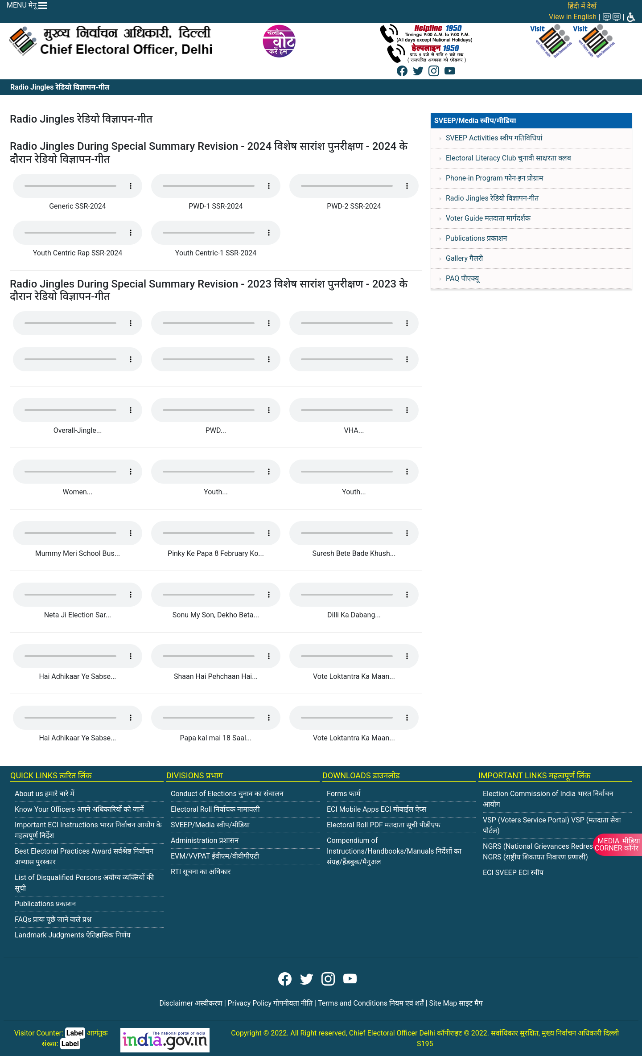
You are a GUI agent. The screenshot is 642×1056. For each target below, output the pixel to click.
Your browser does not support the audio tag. (77, 186)
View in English (573, 16)
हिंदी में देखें (582, 6)
